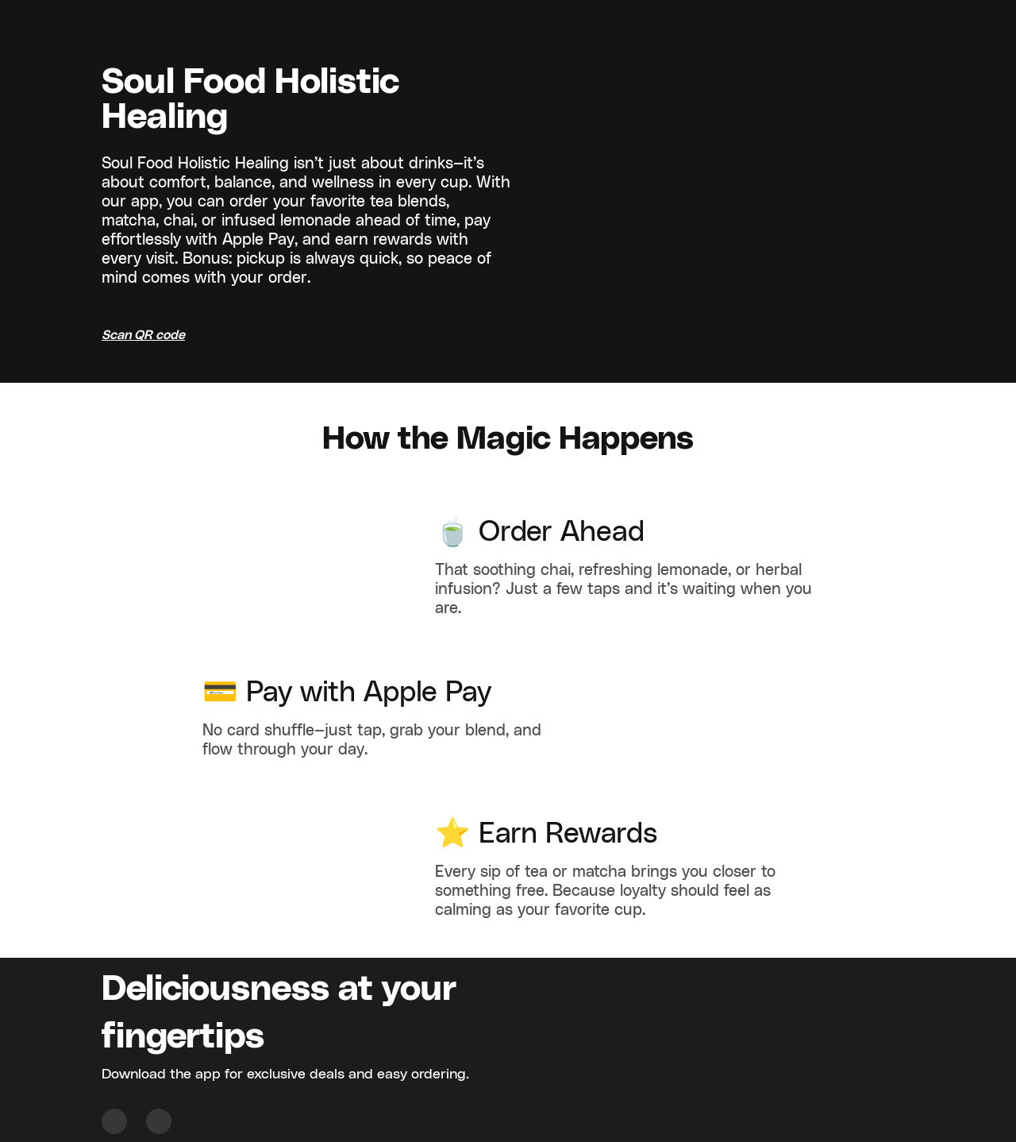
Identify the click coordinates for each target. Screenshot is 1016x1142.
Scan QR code (143, 335)
